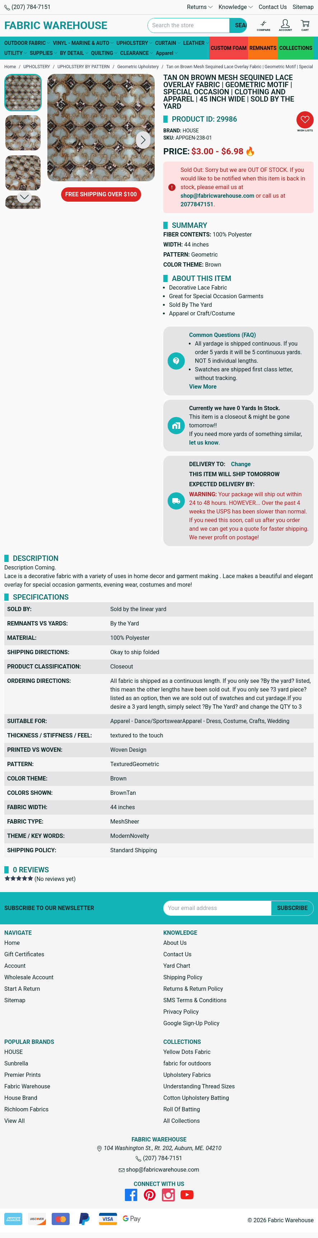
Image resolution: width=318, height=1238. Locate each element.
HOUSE (191, 130)
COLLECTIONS (295, 48)
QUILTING (104, 53)
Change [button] (241, 464)
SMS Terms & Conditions (194, 1000)
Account (14, 965)
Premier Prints (22, 1074)
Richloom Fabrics (26, 1109)
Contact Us (273, 7)
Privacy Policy (181, 1011)
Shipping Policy (182, 977)
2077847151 (197, 204)
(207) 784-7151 (27, 7)
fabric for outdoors (187, 1063)
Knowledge (236, 7)
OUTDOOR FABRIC (27, 43)
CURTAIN (167, 43)
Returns (200, 7)
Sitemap (303, 7)
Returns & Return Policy (193, 988)
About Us (175, 942)
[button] (143, 140)
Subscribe (292, 908)
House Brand (20, 1097)
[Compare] (263, 25)
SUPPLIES (43, 53)
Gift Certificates (24, 954)
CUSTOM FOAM (229, 48)
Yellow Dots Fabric (187, 1052)
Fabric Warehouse (27, 1086)
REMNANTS (262, 48)
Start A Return (22, 988)
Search (246, 25)
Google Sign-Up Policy (191, 1023)
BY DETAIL (74, 53)
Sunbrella (16, 1063)
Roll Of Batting (181, 1109)
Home (12, 942)
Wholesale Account (28, 977)
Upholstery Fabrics (187, 1074)
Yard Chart (176, 965)
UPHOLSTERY (134, 43)
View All (14, 1120)
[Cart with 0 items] (305, 25)
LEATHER (196, 43)
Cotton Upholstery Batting (196, 1097)
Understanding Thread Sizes (199, 1086)
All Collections (181, 1120)
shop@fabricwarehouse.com (217, 195)
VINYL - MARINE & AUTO (83, 43)
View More (202, 386)
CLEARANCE (136, 53)
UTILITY (15, 53)
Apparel (167, 53)
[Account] (285, 25)
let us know (204, 442)
